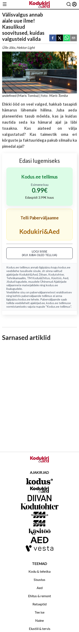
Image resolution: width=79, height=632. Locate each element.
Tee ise (39, 612)
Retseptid (39, 604)
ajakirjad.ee (37, 303)
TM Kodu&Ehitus (38, 278)
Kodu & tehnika (39, 571)
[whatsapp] (66, 38)
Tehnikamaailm (16, 278)
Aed (65, 278)
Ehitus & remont (39, 596)
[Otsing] (68, 4)
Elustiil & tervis (39, 629)
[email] (73, 38)
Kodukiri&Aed (28, 274)
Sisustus (39, 579)
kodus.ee (64, 267)
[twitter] (59, 38)
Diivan (43, 274)
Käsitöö (56, 278)
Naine (39, 620)
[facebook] (52, 38)
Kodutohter (56, 274)
